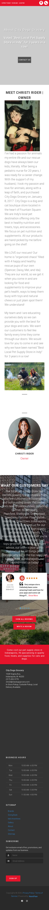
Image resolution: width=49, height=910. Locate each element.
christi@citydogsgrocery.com (18, 682)
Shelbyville (22, 513)
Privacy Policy (28, 893)
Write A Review (24, 626)
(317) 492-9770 (12, 679)
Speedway (11, 517)
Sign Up (13, 878)
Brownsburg (29, 510)
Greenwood (37, 513)
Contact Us (24, 60)
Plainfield (9, 513)
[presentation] (20, 868)
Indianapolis (38, 498)
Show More (33, 595)
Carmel (16, 510)
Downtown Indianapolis (31, 521)
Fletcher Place (27, 517)
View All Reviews (24, 619)
